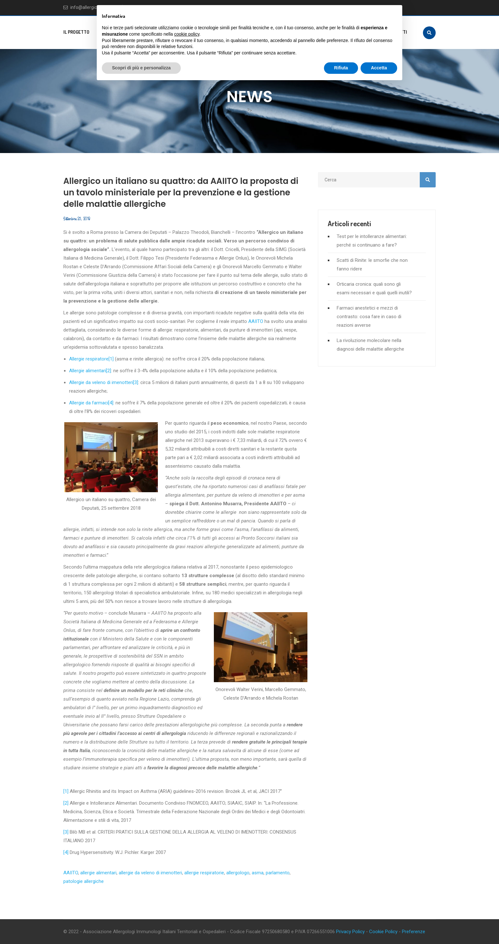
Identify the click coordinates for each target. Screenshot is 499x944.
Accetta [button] (379, 67)
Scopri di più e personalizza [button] (141, 67)
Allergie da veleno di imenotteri (101, 382)
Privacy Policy (350, 931)
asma (258, 873)
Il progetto (76, 32)
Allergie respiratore (89, 359)
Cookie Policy (383, 931)
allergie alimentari (98, 873)
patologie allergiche (83, 881)
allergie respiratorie (204, 873)
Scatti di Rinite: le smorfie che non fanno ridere (372, 264)
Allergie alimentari (87, 371)
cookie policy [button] (186, 34)
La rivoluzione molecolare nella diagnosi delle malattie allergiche (370, 345)
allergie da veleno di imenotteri (150, 873)
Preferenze (413, 931)
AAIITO (255, 321)
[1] (111, 359)
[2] (108, 371)
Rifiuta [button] (341, 67)
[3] (135, 382)
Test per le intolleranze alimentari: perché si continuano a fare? (372, 241)
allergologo (238, 873)
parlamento (278, 873)
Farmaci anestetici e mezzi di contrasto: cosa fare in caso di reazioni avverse (369, 316)
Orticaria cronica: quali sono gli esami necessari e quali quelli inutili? (374, 288)
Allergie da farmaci (88, 403)
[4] (110, 403)
